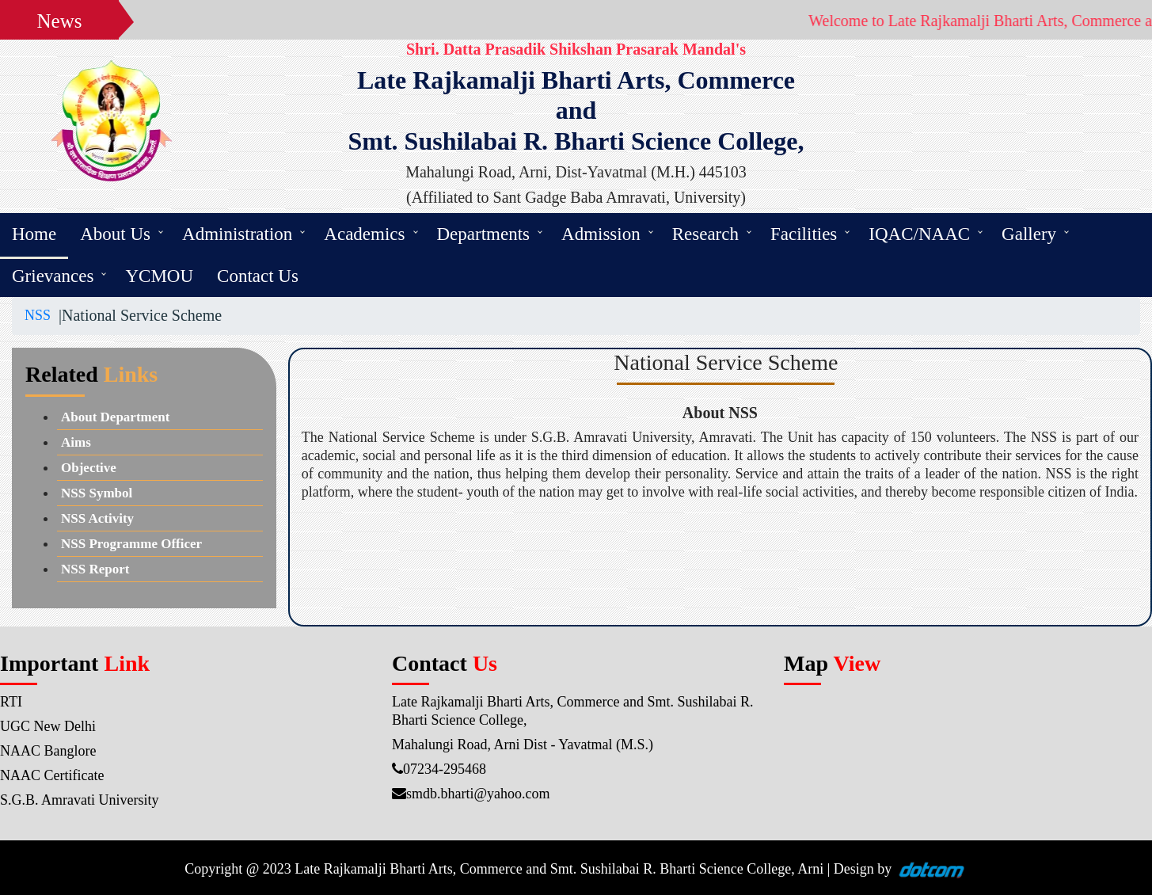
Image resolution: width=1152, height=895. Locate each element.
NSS (38, 315)
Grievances (52, 276)
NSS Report (95, 569)
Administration (237, 234)
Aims (76, 442)
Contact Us (257, 276)
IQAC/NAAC (919, 234)
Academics (364, 234)
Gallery (1029, 234)
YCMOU (159, 276)
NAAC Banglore (48, 751)
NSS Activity (97, 518)
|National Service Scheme (136, 315)
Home (34, 234)
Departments (483, 234)
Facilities (803, 234)
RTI (11, 702)
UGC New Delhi (48, 726)
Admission (601, 234)
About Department (115, 417)
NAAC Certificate (52, 775)
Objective (88, 467)
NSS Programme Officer (131, 543)
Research (705, 234)
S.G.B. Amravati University (79, 800)
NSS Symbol (96, 493)
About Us (115, 234)
